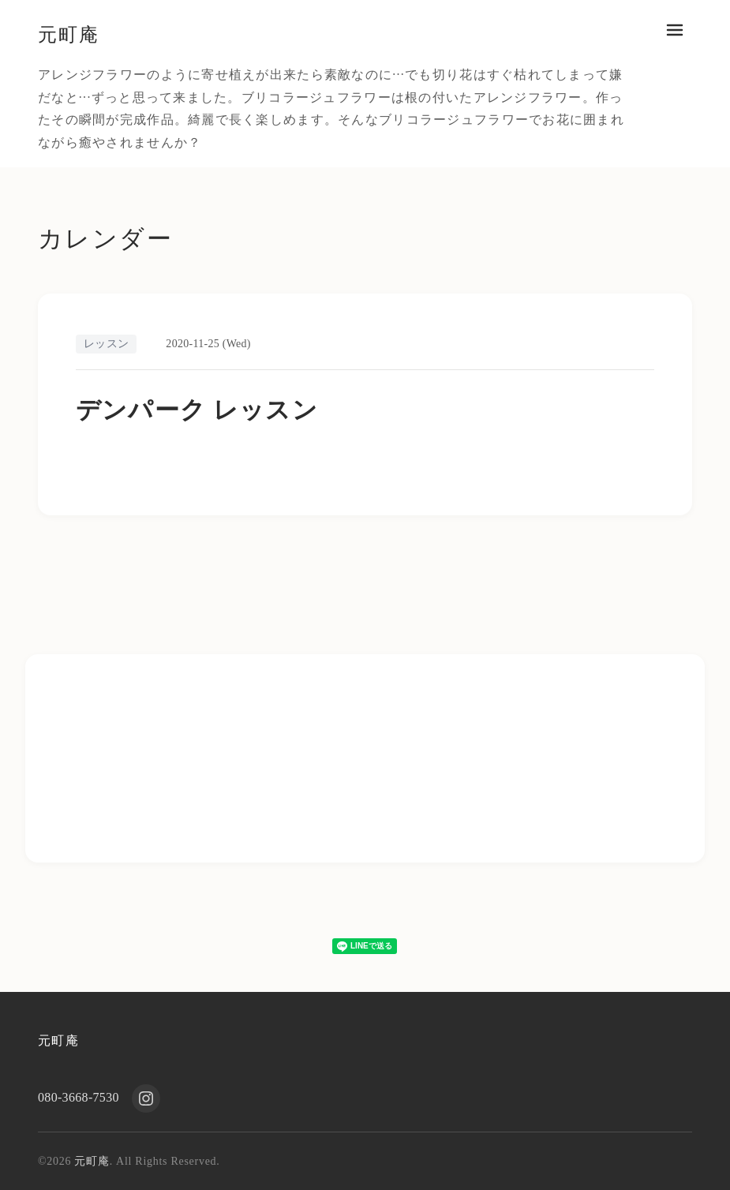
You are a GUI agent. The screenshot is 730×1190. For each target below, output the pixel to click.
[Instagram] (146, 1098)
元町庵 (71, 34)
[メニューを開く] (674, 30)
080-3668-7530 (78, 1097)
